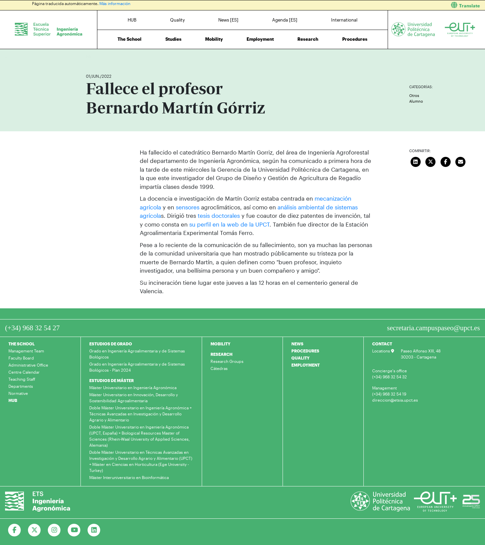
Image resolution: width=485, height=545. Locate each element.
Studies (173, 39)
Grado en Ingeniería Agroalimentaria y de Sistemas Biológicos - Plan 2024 (137, 367)
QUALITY (300, 357)
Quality (177, 20)
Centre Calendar (24, 372)
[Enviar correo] (460, 161)
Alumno (416, 101)
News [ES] (228, 20)
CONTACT (382, 343)
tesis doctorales (219, 215)
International (344, 20)
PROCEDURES (305, 350)
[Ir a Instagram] (54, 530)
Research (307, 39)
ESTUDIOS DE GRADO (110, 343)
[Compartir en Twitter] (430, 161)
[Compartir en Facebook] (445, 161)
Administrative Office (28, 365)
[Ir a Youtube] (74, 530)
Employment (260, 39)
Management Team (26, 350)
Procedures (354, 39)
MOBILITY (220, 343)
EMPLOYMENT (305, 365)
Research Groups (227, 361)
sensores (188, 207)
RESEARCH (221, 354)
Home (91, 56)
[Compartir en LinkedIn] (415, 161)
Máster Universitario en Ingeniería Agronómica (132, 387)
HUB (132, 20)
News (104, 56)
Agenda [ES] (284, 20)
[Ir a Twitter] (34, 530)
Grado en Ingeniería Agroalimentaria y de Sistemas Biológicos (137, 353)
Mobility (214, 39)
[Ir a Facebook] (14, 530)
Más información (114, 3)
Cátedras (219, 368)
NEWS (297, 343)
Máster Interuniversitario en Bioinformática (129, 477)
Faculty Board (21, 357)
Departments (20, 386)
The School (129, 39)
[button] (366, 5)
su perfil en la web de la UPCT (229, 224)
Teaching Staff (21, 379)
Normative (18, 393)
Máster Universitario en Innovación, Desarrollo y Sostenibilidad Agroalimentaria (133, 397)
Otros (414, 95)
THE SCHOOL (21, 343)
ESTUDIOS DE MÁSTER (111, 380)
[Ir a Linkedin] (94, 530)
